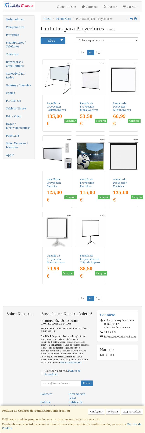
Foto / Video (13, 116)
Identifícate (66, 6)
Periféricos (13, 100)
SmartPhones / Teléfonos (16, 44)
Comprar (71, 121)
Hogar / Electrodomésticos (18, 125)
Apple (10, 155)
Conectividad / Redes (15, 75)
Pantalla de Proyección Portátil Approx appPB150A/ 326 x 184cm (56, 110)
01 (90, 52)
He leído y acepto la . (62, 372)
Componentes (15, 27)
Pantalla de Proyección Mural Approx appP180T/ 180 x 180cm (57, 262)
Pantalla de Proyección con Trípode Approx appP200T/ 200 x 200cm (90, 262)
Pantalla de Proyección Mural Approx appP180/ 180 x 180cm (89, 110)
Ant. (83, 52)
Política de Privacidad (70, 363)
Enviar (87, 383)
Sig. (98, 52)
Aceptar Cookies (132, 411)
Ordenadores (15, 19)
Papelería (12, 135)
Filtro (55, 40)
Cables (10, 93)
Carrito (131, 6)
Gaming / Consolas (18, 85)
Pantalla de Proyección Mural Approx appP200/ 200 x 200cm (122, 110)
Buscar (110, 6)
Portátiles (12, 34)
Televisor (12, 54)
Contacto (90, 6)
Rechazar (113, 411)
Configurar (96, 411)
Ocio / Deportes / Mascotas (17, 145)
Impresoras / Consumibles (15, 63)
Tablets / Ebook (16, 108)
